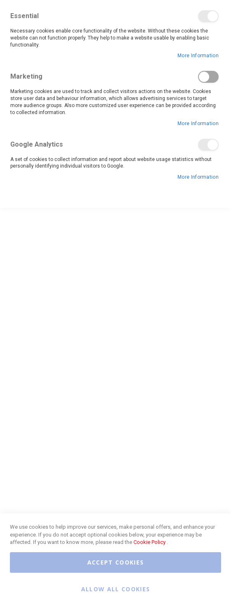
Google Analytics (208, 145)
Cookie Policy (149, 542)
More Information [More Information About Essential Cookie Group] (198, 55)
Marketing (208, 77)
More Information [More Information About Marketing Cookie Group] (198, 123)
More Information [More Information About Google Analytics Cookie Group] (198, 177)
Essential (208, 16)
